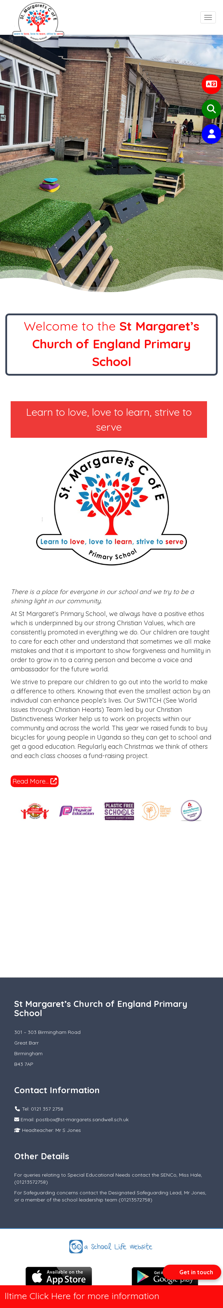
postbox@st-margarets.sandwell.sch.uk (82, 1119)
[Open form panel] (192, 1272)
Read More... (34, 781)
